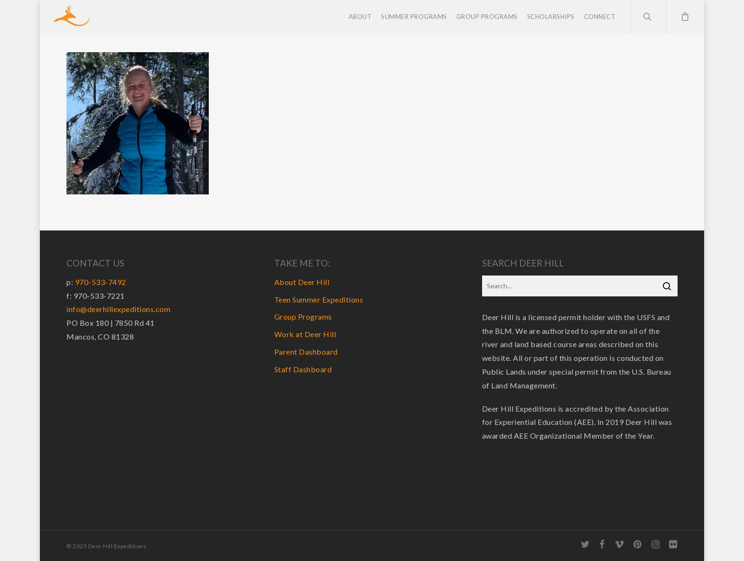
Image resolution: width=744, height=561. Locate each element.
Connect (600, 16)
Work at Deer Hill (305, 334)
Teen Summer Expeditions (318, 299)
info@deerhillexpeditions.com (118, 308)
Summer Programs (414, 16)
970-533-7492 (100, 281)
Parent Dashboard (306, 351)
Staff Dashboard (303, 369)
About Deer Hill (302, 281)
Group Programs (487, 16)
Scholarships (551, 16)
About (360, 16)
